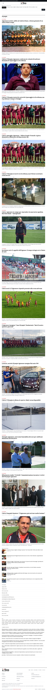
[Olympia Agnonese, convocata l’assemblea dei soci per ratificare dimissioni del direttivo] (23, 454)
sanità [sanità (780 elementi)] (10, 623)
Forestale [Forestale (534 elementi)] (7, 622)
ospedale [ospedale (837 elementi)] (42, 622)
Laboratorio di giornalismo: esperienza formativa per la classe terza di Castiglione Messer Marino (24, 643)
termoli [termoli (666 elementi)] (28, 623)
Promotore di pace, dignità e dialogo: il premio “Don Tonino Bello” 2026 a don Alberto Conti (25, 549)
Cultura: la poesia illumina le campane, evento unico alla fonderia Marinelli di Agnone (25, 633)
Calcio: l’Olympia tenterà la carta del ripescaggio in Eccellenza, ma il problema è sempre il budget (23, 98)
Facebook (32, 678)
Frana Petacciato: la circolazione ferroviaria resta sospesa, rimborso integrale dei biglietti (23, 638)
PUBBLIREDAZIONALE (6, 607)
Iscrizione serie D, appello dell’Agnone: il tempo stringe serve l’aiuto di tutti (23, 251)
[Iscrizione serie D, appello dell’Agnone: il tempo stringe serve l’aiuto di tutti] (23, 268)
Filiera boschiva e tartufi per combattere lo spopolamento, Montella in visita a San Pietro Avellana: (25, 630)
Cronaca (3, 674)
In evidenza (4, 57)
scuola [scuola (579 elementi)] (19, 623)
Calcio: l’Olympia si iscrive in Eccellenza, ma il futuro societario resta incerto (22, 174)
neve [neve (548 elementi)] (39, 622)
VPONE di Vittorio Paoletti (17, 689)
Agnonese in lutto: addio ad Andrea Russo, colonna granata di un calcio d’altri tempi (22, 21)
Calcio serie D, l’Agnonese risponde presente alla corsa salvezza (22, 288)
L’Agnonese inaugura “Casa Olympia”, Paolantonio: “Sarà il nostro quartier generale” (22, 326)
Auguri (3, 586)
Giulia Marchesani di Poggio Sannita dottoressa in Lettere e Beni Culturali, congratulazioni (25, 555)
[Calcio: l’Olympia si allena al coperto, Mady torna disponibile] (23, 416)
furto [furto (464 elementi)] (10, 622)
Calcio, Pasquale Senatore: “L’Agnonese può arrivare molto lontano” (23, 513)
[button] (3, 3)
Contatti (18, 680)
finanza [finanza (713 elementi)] (3, 622)
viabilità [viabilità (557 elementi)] (41, 623)
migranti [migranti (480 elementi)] (26, 622)
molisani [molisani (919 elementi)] (29, 622)
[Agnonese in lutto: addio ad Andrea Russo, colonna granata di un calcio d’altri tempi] (23, 38)
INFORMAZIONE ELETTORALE (7, 597)
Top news (3, 615)
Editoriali (3, 680)
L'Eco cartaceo (4, 603)
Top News (3, 678)
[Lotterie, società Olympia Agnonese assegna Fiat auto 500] (23, 379)
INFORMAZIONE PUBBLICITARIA (7, 599)
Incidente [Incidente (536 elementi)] (13, 622)
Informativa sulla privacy (35, 674)
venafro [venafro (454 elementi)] (38, 623)
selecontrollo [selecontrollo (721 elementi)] (24, 623)
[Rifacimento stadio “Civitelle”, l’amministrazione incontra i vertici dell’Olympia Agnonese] (23, 492)
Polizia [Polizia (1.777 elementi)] (3, 623)
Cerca (43, 9)
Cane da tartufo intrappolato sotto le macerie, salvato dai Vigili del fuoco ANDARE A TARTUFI (20, 640)
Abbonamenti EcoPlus (20, 676)
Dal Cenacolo (4, 590)
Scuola (3, 609)
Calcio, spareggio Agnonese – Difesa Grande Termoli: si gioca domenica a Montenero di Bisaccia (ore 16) (21, 136)
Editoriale (3, 592)
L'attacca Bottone (5, 601)
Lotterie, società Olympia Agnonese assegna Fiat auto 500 (20, 363)
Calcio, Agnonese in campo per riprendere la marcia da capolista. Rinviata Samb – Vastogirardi (22, 212)
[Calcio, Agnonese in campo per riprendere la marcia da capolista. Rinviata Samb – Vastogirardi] (23, 229)
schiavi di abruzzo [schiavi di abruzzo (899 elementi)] (14, 623)
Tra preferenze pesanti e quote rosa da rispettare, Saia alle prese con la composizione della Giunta (24, 579)
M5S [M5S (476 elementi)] (19, 622)
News (3, 605)
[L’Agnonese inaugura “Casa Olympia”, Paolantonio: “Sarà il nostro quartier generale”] (23, 343)
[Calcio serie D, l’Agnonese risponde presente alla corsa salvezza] (23, 304)
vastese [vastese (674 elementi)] (32, 623)
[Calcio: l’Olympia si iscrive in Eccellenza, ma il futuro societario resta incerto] (23, 191)
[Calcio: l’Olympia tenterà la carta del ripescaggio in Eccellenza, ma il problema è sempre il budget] (23, 115)
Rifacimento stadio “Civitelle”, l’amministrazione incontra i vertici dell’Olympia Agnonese (23, 475)
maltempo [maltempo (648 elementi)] (22, 622)
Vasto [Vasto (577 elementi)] (35, 623)
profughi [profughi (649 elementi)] (6, 623)
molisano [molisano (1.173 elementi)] (33, 622)
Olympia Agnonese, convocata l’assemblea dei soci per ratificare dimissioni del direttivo (22, 437)
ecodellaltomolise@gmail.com (36, 676)
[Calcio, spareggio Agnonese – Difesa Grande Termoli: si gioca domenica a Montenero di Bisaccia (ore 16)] (23, 153)
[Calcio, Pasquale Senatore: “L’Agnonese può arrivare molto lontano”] (23, 529)
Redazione (18, 678)
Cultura (3, 588)
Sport (3, 613)
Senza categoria (5, 611)
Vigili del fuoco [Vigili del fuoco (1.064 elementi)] (5, 624)
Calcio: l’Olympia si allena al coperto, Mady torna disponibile (21, 400)
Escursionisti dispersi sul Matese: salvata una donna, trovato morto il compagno (17, 635)
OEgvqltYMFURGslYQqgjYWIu (8, 651)
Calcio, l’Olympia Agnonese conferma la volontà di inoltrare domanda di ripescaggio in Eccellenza (21, 59)
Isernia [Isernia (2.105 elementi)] (17, 622)
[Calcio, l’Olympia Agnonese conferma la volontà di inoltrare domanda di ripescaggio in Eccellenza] (23, 76)
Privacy (36, 689)
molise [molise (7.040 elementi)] (37, 622)
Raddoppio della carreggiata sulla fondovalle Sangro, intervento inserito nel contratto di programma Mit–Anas (24, 574)
